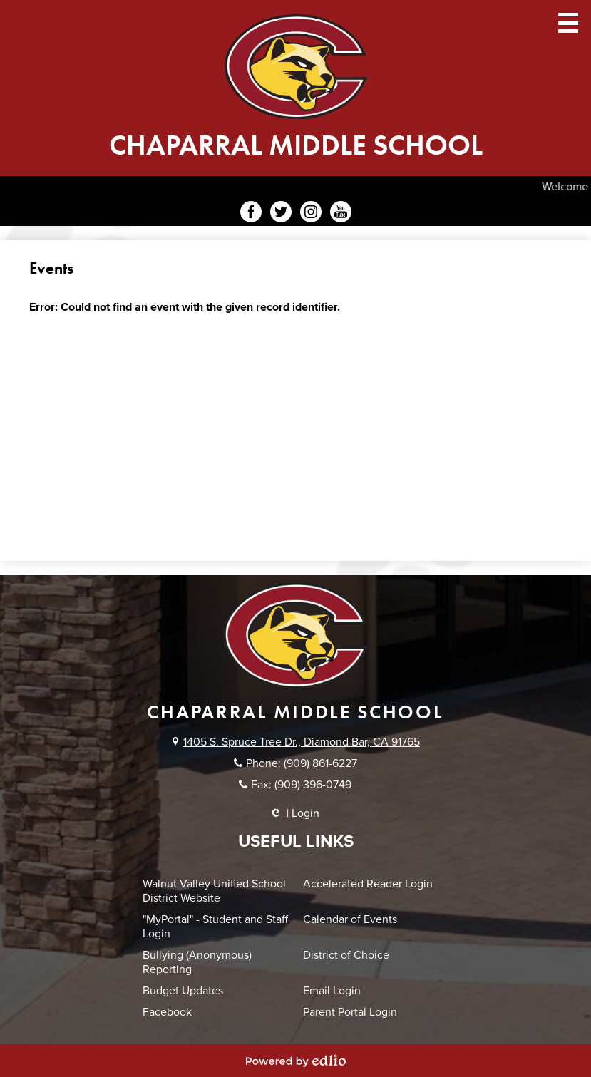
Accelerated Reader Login (368, 884)
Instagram (311, 213)
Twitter (281, 213)
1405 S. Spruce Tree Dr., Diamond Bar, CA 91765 (301, 742)
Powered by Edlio (296, 1060)
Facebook (251, 213)
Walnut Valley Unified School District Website (214, 891)
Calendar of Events (350, 919)
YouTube (340, 213)
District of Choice (346, 955)
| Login (295, 813)
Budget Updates (183, 991)
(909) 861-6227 (320, 763)
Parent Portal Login (350, 1012)
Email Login (332, 991)
